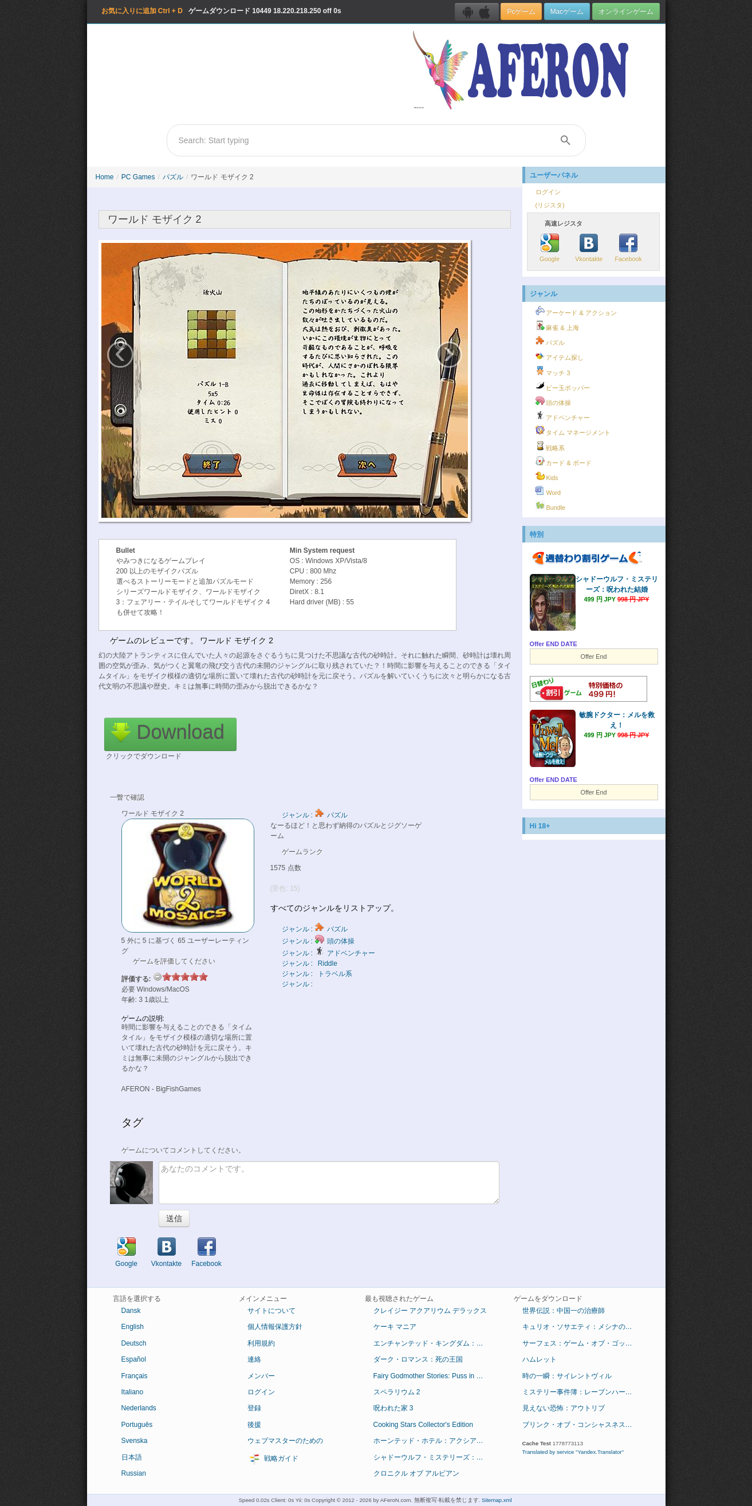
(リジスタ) (550, 205)
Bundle (551, 506)
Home (105, 177)
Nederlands (138, 1408)
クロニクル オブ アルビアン (416, 1473)
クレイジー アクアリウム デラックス (430, 1311)
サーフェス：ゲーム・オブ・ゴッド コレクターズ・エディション (583, 1343)
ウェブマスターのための (285, 1441)
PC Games (138, 177)
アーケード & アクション (576, 311)
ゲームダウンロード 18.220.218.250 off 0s (221, 11)
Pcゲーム (521, 11)
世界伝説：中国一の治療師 (563, 1311)
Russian (133, 1473)
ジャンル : (298, 984)
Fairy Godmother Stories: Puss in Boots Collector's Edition (435, 1376)
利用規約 (261, 1343)
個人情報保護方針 (274, 1327)
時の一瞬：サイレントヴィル (567, 1376)
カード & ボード (564, 461)
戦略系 (550, 446)
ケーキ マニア (394, 1327)
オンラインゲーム (626, 11)
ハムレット (539, 1359)
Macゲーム (567, 11)
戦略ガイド (272, 1459)
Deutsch (134, 1343)
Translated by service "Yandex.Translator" (573, 1452)
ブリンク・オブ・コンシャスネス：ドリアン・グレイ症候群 (583, 1425)
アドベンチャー (563, 416)
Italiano (132, 1392)
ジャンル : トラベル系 (317, 974)
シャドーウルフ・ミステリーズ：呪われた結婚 (435, 1457)
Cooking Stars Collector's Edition (423, 1425)
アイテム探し (560, 356)
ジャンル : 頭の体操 (318, 941)
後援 (254, 1425)
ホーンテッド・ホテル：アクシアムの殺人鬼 (435, 1441)
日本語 (131, 1457)
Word (548, 491)
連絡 (254, 1359)
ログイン (548, 191)
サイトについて (271, 1311)
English (132, 1327)
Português (137, 1425)
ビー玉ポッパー (563, 386)
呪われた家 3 (393, 1408)
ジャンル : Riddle (309, 964)
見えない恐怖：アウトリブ (563, 1408)
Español (133, 1359)
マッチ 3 (553, 371)
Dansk (131, 1311)
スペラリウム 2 (396, 1392)
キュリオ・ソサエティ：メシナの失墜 (580, 1327)
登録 (254, 1408)
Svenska (134, 1441)
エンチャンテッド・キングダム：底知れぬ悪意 (435, 1343)
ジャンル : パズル (315, 815)
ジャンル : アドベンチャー (328, 953)
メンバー (261, 1376)
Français (134, 1376)
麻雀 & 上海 (557, 326)
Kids (547, 476)
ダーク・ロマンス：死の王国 (418, 1359)
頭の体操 (554, 401)
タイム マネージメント (573, 431)
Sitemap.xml (497, 1500)
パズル (173, 177)
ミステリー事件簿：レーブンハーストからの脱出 (583, 1392)
